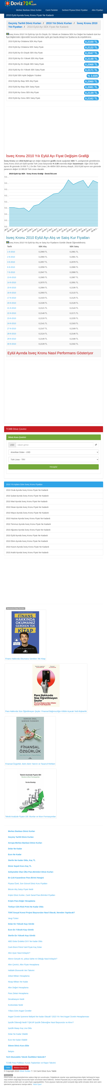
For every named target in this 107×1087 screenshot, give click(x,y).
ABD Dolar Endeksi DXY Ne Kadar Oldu (25, 941)
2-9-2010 (11, 257)
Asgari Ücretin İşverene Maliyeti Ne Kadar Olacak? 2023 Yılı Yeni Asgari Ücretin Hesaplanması (48, 1016)
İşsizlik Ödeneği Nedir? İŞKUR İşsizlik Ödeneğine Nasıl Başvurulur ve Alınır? (41, 1022)
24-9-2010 (11, 323)
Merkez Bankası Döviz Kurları (28, 10)
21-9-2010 (11, 308)
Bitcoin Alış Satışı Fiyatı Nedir (20, 889)
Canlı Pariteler (52, 10)
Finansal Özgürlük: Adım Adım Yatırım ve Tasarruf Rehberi (30, 741)
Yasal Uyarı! (37, 1084)
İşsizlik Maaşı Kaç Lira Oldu (20, 1028)
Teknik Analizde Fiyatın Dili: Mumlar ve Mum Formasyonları (30, 793)
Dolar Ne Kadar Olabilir (18, 1034)
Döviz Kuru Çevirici (17, 437)
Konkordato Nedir (15, 1005)
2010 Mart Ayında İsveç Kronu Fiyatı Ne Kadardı (27, 501)
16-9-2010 (11, 293)
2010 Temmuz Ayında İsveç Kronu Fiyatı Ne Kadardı (28, 524)
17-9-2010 (11, 298)
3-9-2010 (11, 262)
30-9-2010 (11, 344)
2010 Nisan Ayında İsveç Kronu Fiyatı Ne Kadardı (27, 507)
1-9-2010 (11, 252)
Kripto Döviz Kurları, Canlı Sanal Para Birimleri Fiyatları (31, 895)
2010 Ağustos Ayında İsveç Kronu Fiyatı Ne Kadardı (28, 530)
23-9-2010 (11, 318)
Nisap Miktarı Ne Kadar (18, 982)
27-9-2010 (11, 328)
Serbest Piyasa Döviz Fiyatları (75, 10)
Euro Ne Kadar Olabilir (17, 1040)
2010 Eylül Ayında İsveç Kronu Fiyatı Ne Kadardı (27, 535)
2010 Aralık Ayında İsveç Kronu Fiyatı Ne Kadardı (27, 552)
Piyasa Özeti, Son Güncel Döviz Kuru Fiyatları (28, 883)
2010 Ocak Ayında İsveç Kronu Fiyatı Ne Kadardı (27, 490)
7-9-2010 (11, 272)
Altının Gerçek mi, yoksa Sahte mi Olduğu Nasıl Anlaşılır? (32, 959)
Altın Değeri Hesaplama (18, 987)
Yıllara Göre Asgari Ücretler (20, 1011)
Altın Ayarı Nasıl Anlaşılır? (19, 953)
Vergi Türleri (13, 918)
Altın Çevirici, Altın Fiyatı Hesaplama (23, 964)
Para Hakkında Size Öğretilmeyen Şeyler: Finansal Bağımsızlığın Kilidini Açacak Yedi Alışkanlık (46, 688)
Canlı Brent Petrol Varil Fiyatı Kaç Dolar (25, 947)
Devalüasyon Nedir (16, 999)
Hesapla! (53, 467)
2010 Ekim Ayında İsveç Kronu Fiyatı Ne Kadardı (27, 541)
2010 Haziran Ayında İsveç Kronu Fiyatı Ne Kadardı (28, 518)
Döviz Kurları (25, 1071)
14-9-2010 (11, 282)
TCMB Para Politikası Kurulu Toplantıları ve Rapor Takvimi (31, 1063)
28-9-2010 (11, 334)
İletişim (11, 1051)
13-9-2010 (11, 277)
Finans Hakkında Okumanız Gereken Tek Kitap (25, 635)
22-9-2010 (11, 313)
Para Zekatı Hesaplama (18, 993)
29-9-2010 (11, 339)
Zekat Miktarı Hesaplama (19, 976)
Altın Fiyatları (97, 10)
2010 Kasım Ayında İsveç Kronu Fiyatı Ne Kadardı (27, 547)
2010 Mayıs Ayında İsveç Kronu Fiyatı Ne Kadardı (27, 513)
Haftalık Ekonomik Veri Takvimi (21, 970)
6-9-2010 (11, 267)
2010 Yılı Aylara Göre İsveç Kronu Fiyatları (24, 484)
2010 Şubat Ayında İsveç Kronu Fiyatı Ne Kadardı (27, 496)
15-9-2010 (11, 287)
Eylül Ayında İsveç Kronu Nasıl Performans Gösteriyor (50, 353)
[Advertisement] (53, 128)
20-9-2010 (11, 303)
